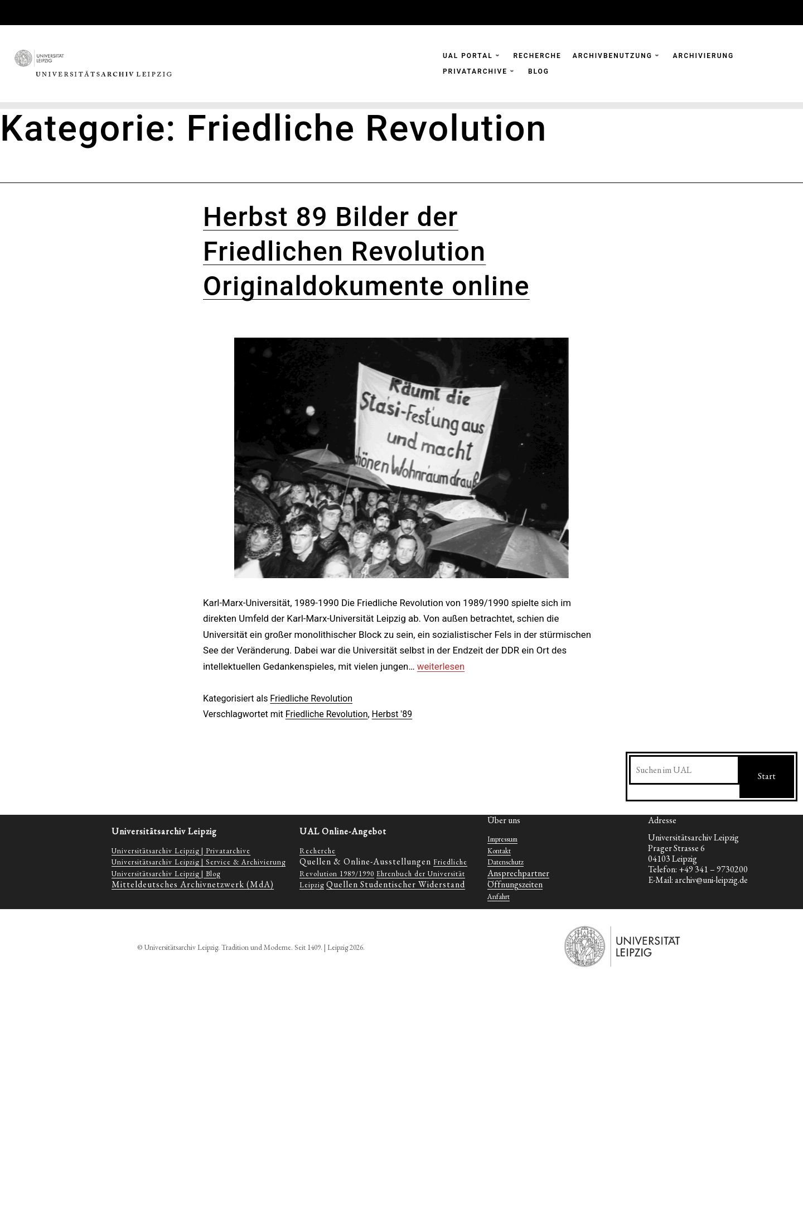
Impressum (502, 839)
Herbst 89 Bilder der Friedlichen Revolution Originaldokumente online (366, 251)
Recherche (317, 851)
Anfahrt (498, 896)
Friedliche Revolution (311, 698)
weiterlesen (441, 666)
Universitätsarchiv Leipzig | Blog (166, 873)
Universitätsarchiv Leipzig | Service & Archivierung (199, 862)
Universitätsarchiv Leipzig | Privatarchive (181, 851)
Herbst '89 (392, 714)
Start (767, 776)
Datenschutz (505, 862)
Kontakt (499, 851)
